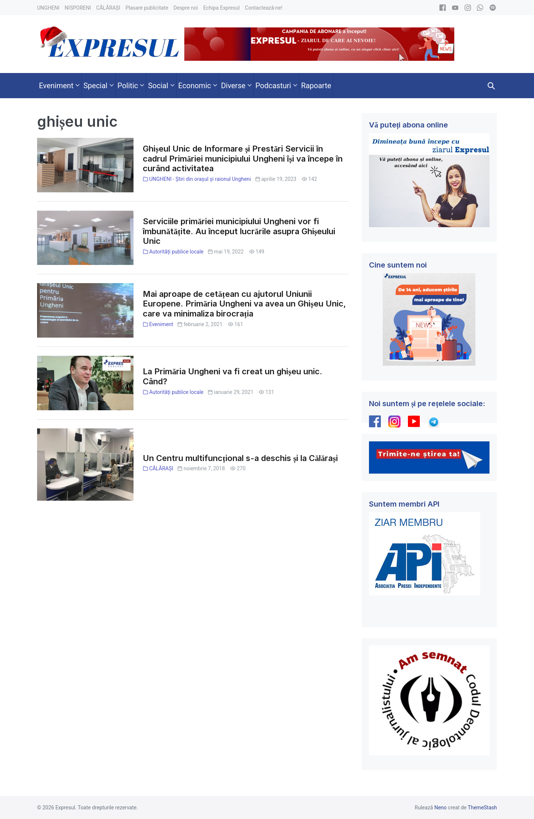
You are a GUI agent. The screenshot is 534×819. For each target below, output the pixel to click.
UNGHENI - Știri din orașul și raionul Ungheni (200, 179)
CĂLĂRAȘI (161, 468)
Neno (440, 807)
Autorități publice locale (176, 252)
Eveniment (161, 324)
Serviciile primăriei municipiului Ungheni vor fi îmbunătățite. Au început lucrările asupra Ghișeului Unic (239, 231)
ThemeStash (482, 807)
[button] (491, 85)
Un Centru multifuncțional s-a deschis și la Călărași (240, 458)
